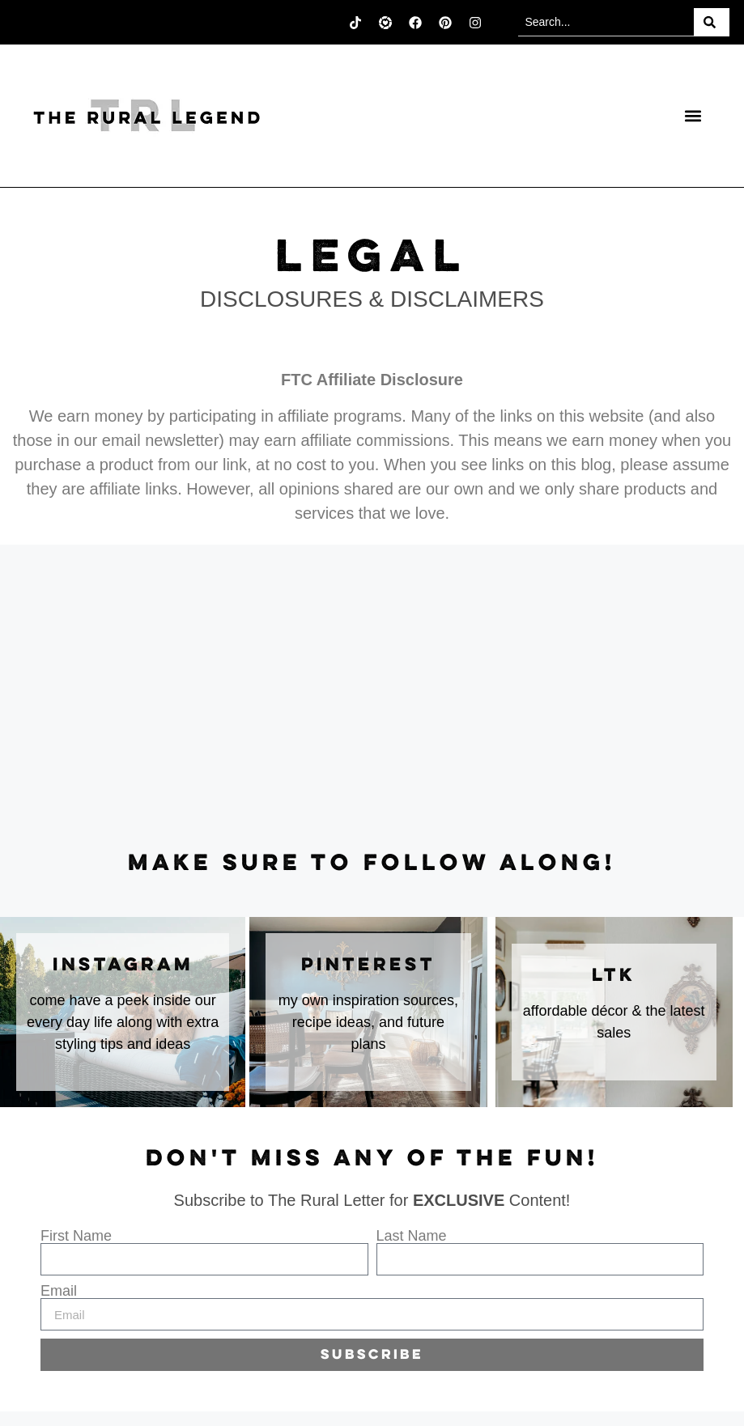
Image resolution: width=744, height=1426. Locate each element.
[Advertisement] (372, 698)
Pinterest (368, 965)
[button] (692, 116)
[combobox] (605, 22)
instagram (123, 965)
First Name (76, 1236)
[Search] (711, 22)
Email (58, 1291)
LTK (614, 976)
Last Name (411, 1236)
